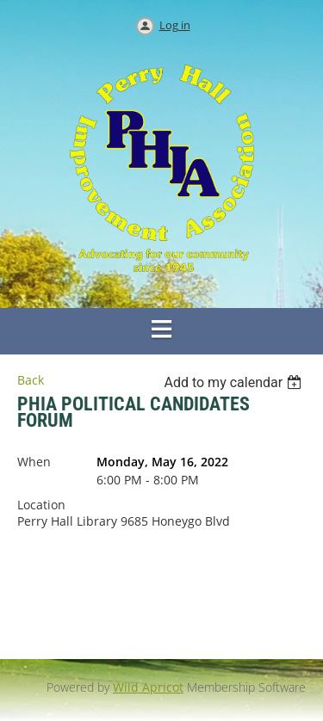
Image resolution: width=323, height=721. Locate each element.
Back (30, 380)
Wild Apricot (148, 687)
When (34, 461)
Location (41, 504)
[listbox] (235, 382)
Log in (174, 25)
